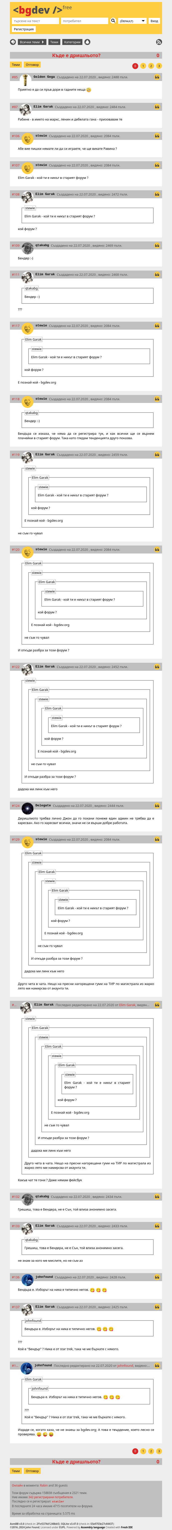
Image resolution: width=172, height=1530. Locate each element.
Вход (154, 21)
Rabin (44, 1485)
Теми (54, 42)
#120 (16, 549)
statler (58, 1501)
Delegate (43, 805)
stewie (41, 136)
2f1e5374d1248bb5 (47, 1524)
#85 (15, 77)
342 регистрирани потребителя (51, 1497)
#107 (16, 165)
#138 (15, 1366)
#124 (16, 806)
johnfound (44, 1277)
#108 (16, 194)
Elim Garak (43, 107)
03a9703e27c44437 (102, 1524)
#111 (16, 274)
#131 (15, 1005)
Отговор (32, 64)
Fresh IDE (127, 1527)
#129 (16, 839)
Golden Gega (44, 77)
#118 (16, 399)
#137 (16, 1307)
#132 (16, 1197)
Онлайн (17, 1485)
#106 (16, 136)
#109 (16, 245)
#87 (15, 107)
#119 (16, 455)
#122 (16, 667)
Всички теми (32, 42)
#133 (16, 1226)
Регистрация (24, 29)
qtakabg (42, 245)
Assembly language (93, 1527)
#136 (16, 1277)
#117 (16, 326)
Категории (72, 42)
